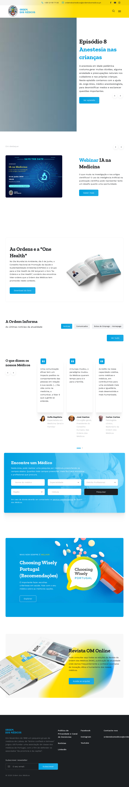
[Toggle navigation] (119, 11)
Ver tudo (115, 338)
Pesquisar (101, 492)
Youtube (85, 743)
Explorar (28, 598)
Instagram (86, 737)
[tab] (79, 448)
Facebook (85, 730)
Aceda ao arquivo (81, 681)
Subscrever (48, 766)
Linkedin (62, 749)
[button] (114, 96)
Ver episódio (89, 100)
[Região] (28, 492)
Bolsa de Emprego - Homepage (107, 326)
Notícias (66, 326)
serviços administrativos (63, 499)
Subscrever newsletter (16, 760)
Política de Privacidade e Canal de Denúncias (67, 733)
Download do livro (22, 290)
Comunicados (82, 326)
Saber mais (88, 193)
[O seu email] (25, 766)
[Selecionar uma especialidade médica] (64, 482)
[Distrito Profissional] (101, 482)
